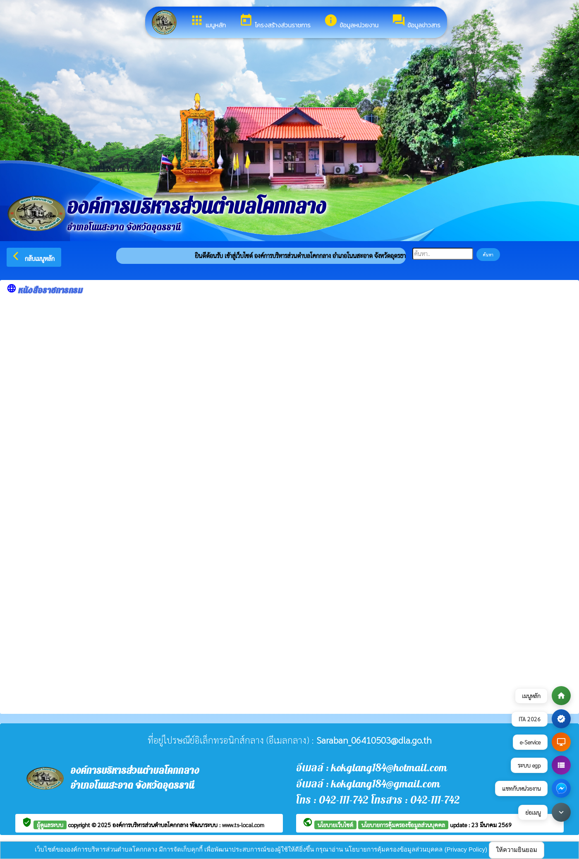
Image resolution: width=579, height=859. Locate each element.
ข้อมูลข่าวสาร (416, 21)
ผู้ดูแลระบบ (50, 824)
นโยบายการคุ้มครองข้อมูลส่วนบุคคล (403, 824)
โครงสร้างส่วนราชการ (275, 21)
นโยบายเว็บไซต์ (335, 824)
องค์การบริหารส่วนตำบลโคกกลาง (151, 824)
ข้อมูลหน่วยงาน (351, 21)
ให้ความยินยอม (516, 849)
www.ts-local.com (243, 824)
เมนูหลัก (208, 21)
